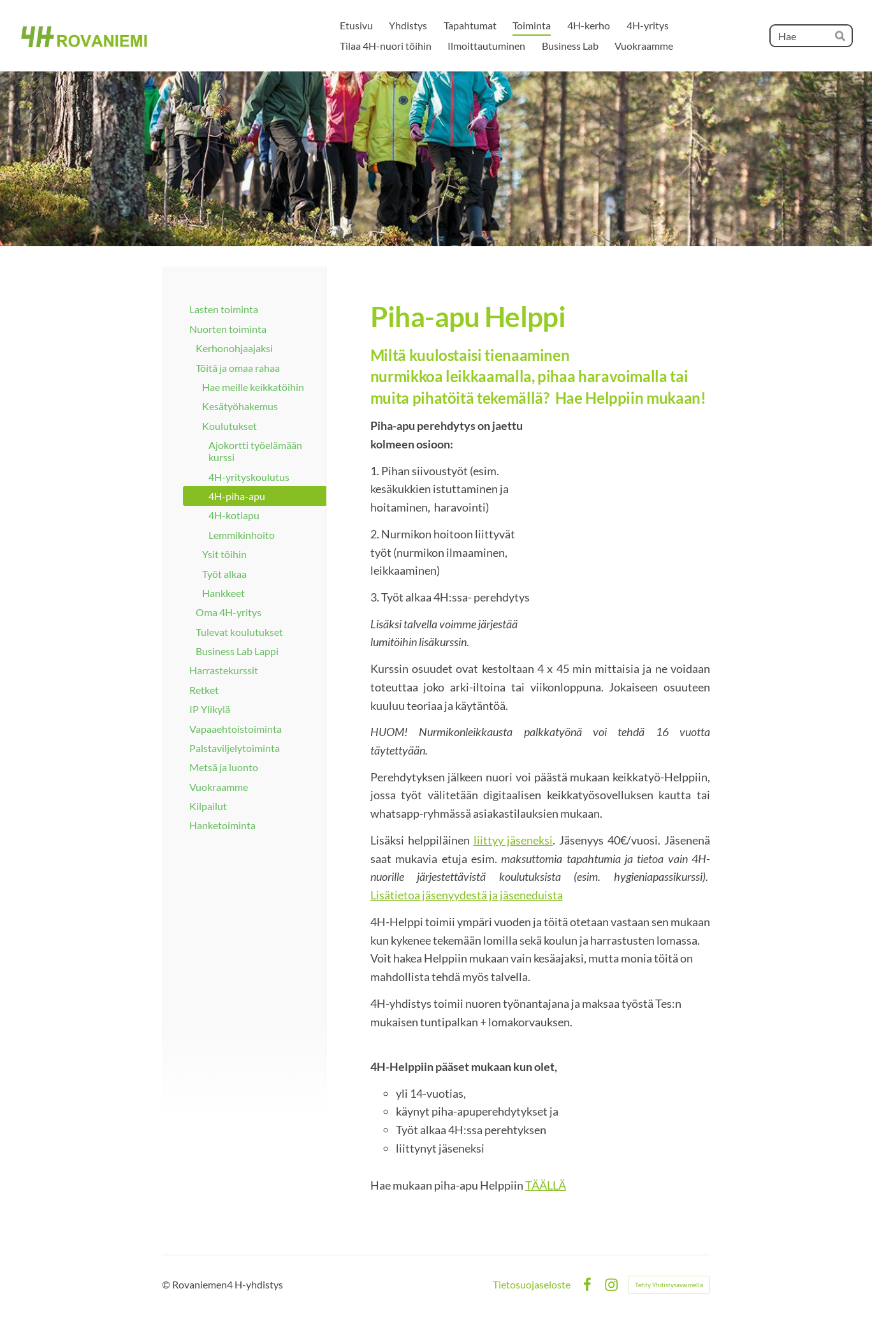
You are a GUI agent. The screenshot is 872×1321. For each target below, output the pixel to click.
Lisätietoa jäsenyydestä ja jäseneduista (466, 895)
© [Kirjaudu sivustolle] (167, 1284)
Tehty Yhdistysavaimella (669, 1284)
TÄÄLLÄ (545, 1185)
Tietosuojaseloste (531, 1285)
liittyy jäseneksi (513, 840)
